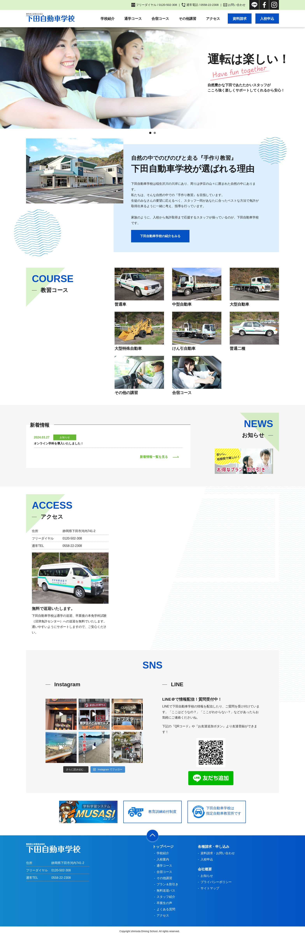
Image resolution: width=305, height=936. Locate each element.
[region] (152, 78)
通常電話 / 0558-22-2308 (202, 4)
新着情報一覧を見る (154, 456)
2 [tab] (155, 133)
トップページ (163, 847)
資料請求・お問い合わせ (218, 853)
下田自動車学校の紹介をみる (160, 236)
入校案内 (163, 859)
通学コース (133, 19)
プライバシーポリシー (216, 882)
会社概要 (205, 869)
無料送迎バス (166, 890)
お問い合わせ (236, 4)
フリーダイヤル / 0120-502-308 (156, 4)
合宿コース (160, 19)
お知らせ (207, 875)
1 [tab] (150, 133)
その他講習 (187, 19)
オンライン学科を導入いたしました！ (58, 443)
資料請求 (239, 19)
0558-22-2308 (61, 877)
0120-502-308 (61, 870)
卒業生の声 (164, 903)
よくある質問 (166, 909)
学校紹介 (107, 19)
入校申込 (267, 19)
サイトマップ (210, 888)
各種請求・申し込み (213, 847)
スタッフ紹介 (166, 896)
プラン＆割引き (167, 884)
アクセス (213, 19)
